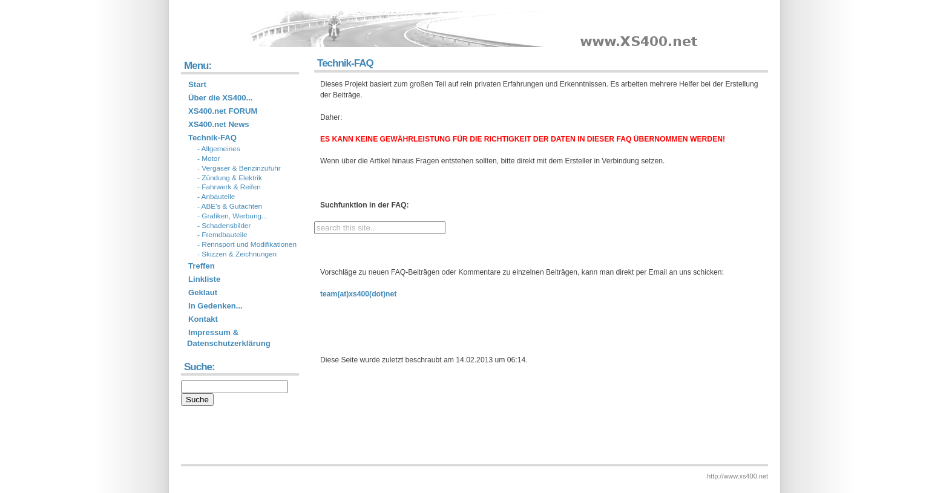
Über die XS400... (220, 97)
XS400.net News (218, 124)
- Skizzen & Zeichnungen (237, 254)
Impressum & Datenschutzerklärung (229, 338)
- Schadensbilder (224, 225)
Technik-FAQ (212, 137)
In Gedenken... (215, 305)
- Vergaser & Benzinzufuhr (239, 168)
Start (197, 84)
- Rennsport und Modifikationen (247, 244)
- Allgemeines (218, 149)
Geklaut (202, 292)
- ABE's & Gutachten (229, 206)
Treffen (201, 265)
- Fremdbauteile (222, 234)
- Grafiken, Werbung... (232, 216)
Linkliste (204, 279)
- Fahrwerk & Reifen (229, 187)
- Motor (208, 158)
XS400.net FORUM (223, 111)
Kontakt (203, 319)
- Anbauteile (216, 196)
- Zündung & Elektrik (229, 178)
